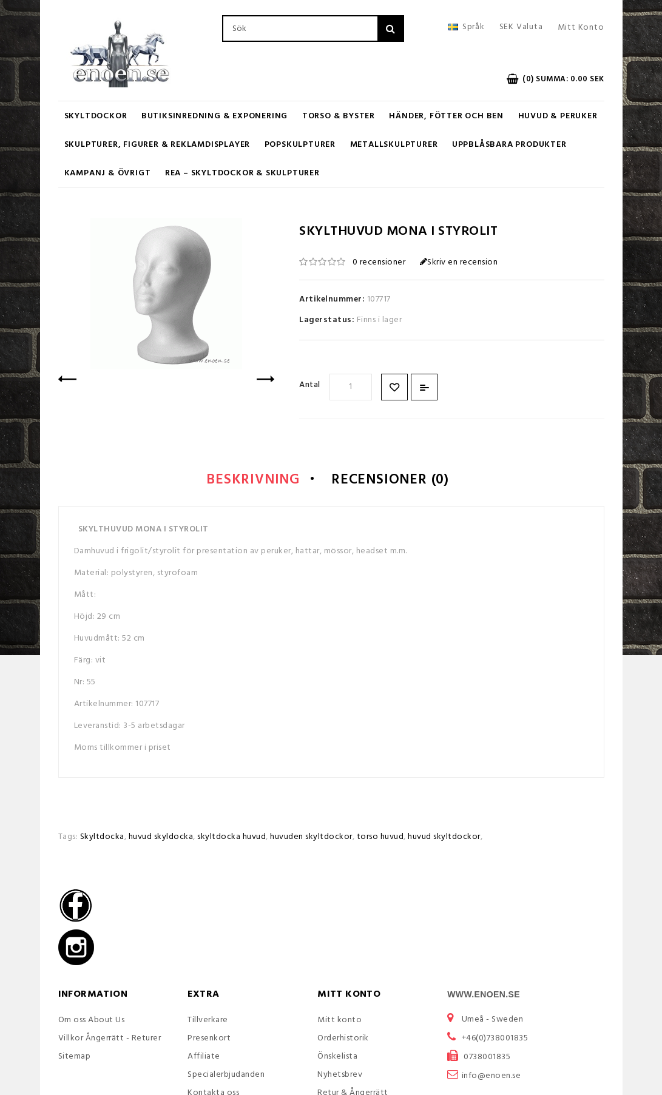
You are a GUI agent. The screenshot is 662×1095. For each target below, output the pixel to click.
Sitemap (74, 1058)
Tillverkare (207, 1021)
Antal (309, 385)
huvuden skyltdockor (311, 839)
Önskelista (337, 1058)
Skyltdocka (102, 839)
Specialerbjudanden (226, 1076)
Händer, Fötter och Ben (446, 116)
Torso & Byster (338, 116)
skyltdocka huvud (231, 839)
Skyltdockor (95, 116)
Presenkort (209, 1039)
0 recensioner (379, 262)
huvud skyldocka (161, 839)
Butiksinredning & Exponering (214, 116)
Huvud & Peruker (558, 116)
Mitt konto (339, 1021)
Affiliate (203, 1058)
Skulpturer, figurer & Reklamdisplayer (157, 145)
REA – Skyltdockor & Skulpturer (242, 173)
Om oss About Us (91, 1021)
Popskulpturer (300, 145)
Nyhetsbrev (339, 1076)
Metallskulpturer (394, 145)
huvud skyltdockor (444, 839)
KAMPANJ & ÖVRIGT (107, 173)
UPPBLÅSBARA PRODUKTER (509, 145)
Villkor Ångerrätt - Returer (109, 1039)
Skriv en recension (459, 262)
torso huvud (380, 839)
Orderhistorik (343, 1039)
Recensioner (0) (396, 482)
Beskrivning (245, 482)
